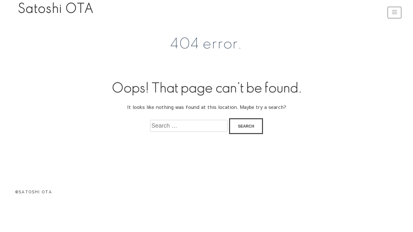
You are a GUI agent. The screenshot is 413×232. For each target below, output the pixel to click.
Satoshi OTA (55, 9)
